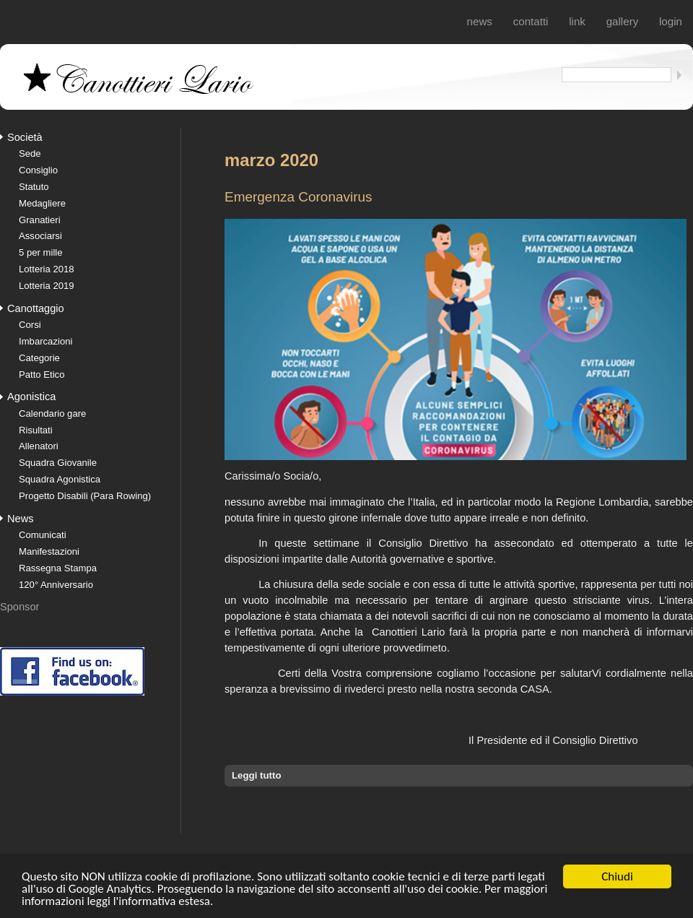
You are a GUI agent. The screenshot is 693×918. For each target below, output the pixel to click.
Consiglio (38, 170)
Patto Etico (41, 374)
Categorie (39, 357)
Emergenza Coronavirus (298, 196)
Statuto (34, 186)
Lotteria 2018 (46, 269)
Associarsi (40, 235)
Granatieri (40, 220)
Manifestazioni (49, 551)
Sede (30, 153)
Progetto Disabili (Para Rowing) (85, 495)
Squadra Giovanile (58, 462)
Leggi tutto (257, 775)
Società (25, 137)
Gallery (622, 21)
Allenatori (38, 446)
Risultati (36, 430)
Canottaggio (35, 308)
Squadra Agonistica (59, 479)
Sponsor (19, 606)
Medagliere (42, 203)
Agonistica (31, 396)
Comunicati (42, 534)
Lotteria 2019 (46, 285)
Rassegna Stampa (58, 568)
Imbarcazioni (45, 341)
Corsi (30, 324)
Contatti (531, 21)
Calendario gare (52, 413)
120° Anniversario (56, 584)
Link (577, 21)
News (479, 21)
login (670, 21)
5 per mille (41, 252)
